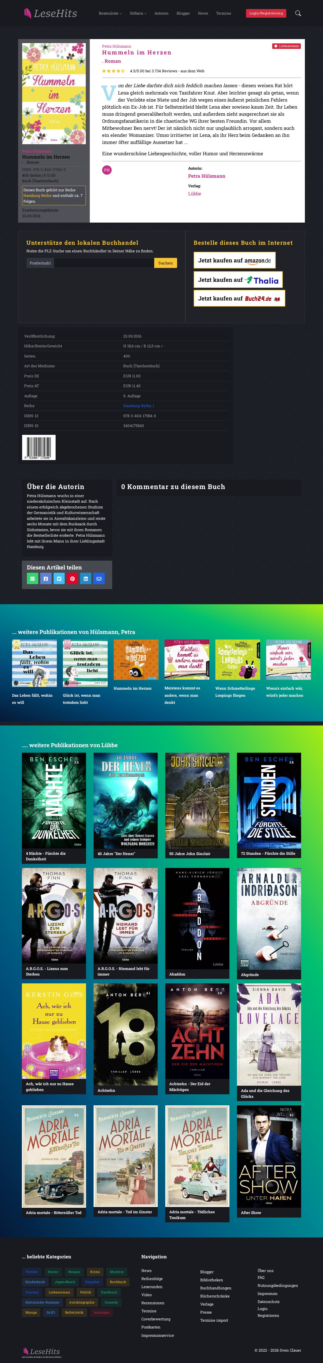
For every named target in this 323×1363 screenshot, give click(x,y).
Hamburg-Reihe (37, 195)
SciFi (51, 1313)
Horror (53, 1272)
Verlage (207, 1304)
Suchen (165, 263)
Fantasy (32, 1292)
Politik (85, 1292)
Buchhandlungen (215, 1288)
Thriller (31, 1272)
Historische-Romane (42, 1302)
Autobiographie (82, 1302)
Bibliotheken (211, 1280)
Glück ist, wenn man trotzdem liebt (81, 699)
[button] (296, 13)
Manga (31, 1313)
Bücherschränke (215, 1296)
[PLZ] (104, 263)
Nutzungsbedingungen (278, 1285)
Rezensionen (153, 1303)
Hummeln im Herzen (133, 688)
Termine (223, 13)
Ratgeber (92, 1282)
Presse (206, 1312)
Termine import (214, 1320)
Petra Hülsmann (206, 176)
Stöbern (136, 13)
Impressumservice (157, 1335)
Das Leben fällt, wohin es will (32, 699)
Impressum (267, 1293)
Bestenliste (108, 13)
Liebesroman (286, 46)
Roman (74, 1272)
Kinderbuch (35, 1282)
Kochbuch (118, 1282)
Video (146, 1295)
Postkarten (150, 1327)
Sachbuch (109, 1292)
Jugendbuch (65, 1282)
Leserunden (152, 1287)
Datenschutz (269, 1302)
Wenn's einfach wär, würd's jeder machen (284, 692)
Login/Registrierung (266, 13)
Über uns (265, 1271)
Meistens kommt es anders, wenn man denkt (182, 695)
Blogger (183, 13)
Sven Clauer (290, 1350)
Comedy (111, 1302)
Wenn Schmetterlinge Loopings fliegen (235, 692)
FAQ (261, 1277)
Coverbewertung (155, 1319)
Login (263, 1309)
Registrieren (268, 1315)
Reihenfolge (152, 1279)
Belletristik (74, 1313)
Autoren (161, 13)
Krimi (95, 1272)
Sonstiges (102, 1313)
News (203, 13)
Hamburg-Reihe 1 (138, 406)
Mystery (117, 1272)
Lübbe (194, 194)
